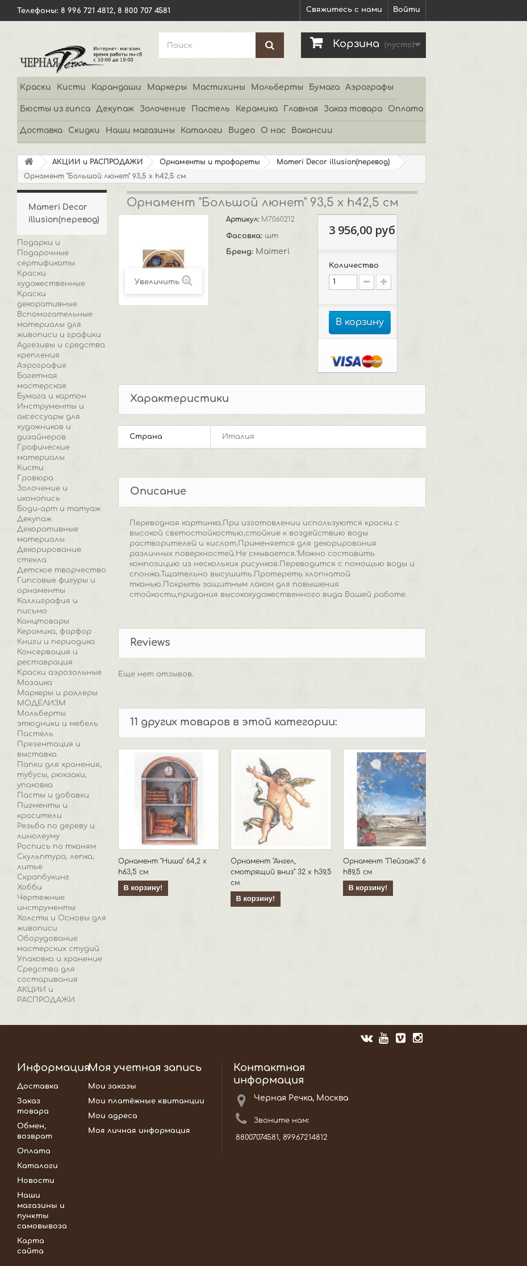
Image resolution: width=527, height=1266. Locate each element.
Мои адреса (112, 1116)
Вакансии (312, 130)
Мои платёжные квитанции (146, 1101)
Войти (406, 10)
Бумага (324, 87)
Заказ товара (353, 109)
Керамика (257, 109)
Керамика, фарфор (54, 632)
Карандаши (116, 87)
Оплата (405, 109)
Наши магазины (140, 130)
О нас (273, 130)
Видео (241, 130)
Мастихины (219, 87)
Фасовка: (245, 236)
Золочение (163, 109)
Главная (300, 109)
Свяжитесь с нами (344, 10)
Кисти (71, 87)
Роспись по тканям (56, 846)
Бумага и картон (51, 396)
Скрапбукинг (43, 877)
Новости (36, 1181)
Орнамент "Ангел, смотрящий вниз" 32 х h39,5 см (281, 872)
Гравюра (35, 478)
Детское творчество (61, 570)
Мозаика (34, 683)
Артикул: (243, 219)
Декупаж (115, 109)
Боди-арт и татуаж (59, 509)
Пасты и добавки (53, 795)
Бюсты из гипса (55, 109)
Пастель (210, 109)
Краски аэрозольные (59, 672)
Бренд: (241, 252)
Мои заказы (112, 1086)
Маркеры (167, 87)
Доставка (41, 130)
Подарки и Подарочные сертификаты (46, 253)
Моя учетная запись (145, 1067)
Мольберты (277, 87)
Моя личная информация (139, 1131)
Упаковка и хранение (59, 959)
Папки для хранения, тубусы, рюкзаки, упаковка (59, 775)
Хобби (29, 887)
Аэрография (41, 366)
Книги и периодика (56, 642)
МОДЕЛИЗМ (41, 703)
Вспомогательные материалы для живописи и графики (59, 324)
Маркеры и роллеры (57, 693)
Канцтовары (43, 621)
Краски (35, 87)
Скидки (84, 130)
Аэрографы (369, 87)
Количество (354, 265)
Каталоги (202, 130)
